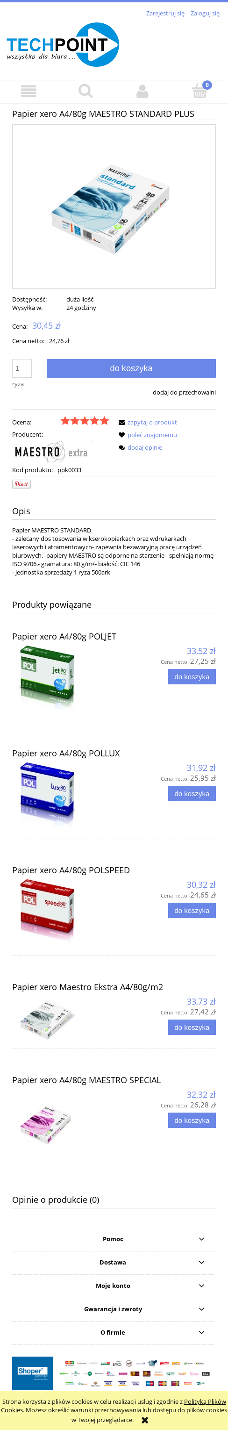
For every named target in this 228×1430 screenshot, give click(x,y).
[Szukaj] (85, 90)
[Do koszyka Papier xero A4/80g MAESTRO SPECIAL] (192, 1120)
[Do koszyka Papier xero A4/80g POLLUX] (192, 793)
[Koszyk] (199, 90)
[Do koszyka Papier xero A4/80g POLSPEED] (192, 910)
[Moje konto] (142, 91)
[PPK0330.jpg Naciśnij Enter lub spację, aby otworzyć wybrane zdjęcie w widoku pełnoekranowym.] (114, 206)
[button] (28, 91)
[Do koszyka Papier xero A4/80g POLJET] (192, 676)
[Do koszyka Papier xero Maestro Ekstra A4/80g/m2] (192, 1027)
